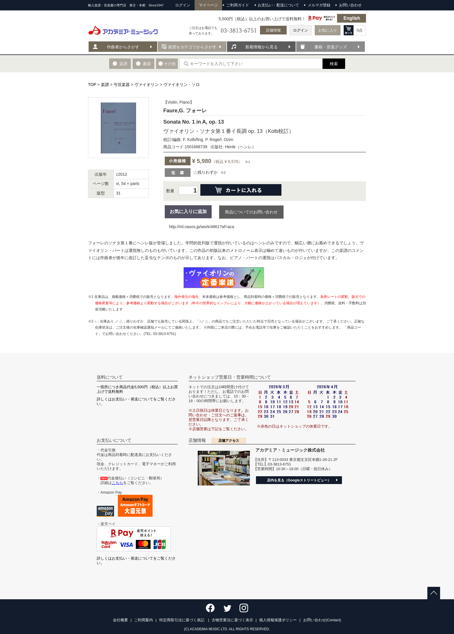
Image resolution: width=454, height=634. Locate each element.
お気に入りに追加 (188, 211)
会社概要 (120, 620)
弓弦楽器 (122, 84)
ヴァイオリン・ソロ (181, 84)
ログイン (300, 30)
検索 (334, 63)
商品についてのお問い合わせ (251, 212)
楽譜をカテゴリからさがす (192, 47)
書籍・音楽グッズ (330, 47)
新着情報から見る (261, 47)
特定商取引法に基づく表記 (182, 620)
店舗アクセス (228, 441)
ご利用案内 (143, 620)
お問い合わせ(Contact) (322, 620)
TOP (92, 84)
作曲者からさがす (123, 47)
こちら (117, 483)
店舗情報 (273, 30)
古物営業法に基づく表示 (232, 620)
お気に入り (327, 30)
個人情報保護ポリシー (278, 620)
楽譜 (105, 84)
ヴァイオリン (146, 84)
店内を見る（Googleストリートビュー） (299, 480)
